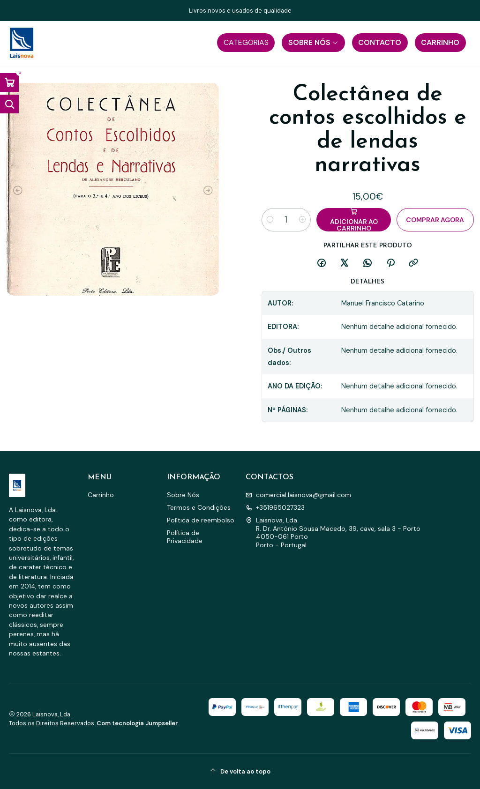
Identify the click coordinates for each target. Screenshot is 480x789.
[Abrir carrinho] (9, 82)
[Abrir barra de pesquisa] (9, 104)
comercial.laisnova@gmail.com (298, 495)
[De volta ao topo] (240, 771)
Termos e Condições (199, 507)
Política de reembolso (200, 520)
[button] (246, 42)
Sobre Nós (183, 495)
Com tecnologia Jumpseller (137, 723)
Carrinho (101, 495)
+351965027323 (275, 507)
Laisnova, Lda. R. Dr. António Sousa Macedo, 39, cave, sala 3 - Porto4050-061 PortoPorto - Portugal (333, 532)
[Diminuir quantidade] (270, 219)
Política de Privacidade (184, 536)
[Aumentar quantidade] (302, 219)
